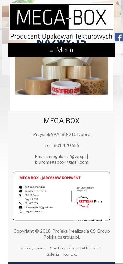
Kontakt (70, 254)
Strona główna (32, 248)
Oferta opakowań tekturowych (76, 248)
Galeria (52, 254)
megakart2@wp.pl (67, 156)
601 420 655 (66, 145)
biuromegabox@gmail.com (61, 162)
